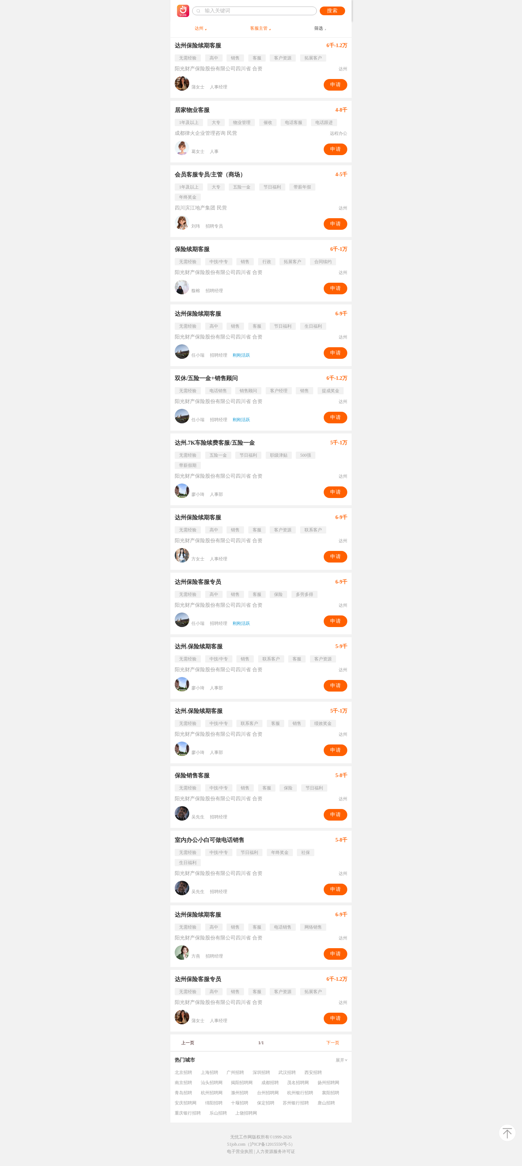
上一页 (187, 1042)
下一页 (332, 1042)
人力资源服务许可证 (275, 1151)
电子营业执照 (240, 1151)
